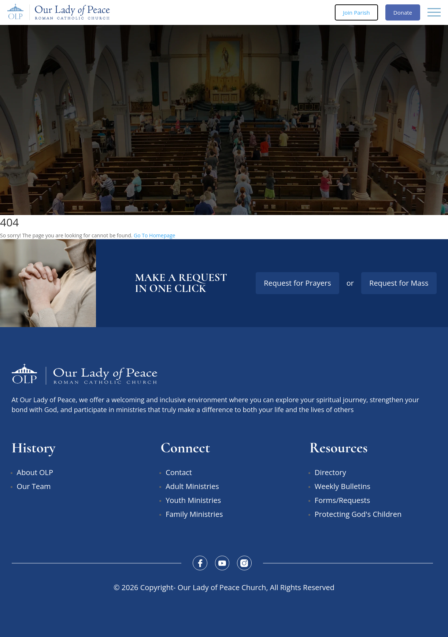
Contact (179, 472)
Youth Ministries (193, 500)
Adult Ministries (192, 486)
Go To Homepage (154, 235)
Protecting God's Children (358, 514)
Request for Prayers (297, 283)
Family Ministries (194, 514)
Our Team (34, 486)
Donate (402, 12)
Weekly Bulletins (342, 486)
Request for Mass (398, 283)
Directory (330, 472)
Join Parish (356, 12)
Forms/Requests (342, 500)
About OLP (35, 472)
